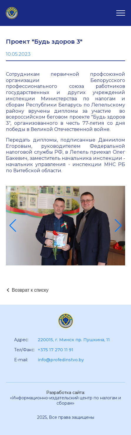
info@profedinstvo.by (61, 359)
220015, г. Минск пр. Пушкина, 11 (74, 339)
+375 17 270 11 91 (55, 349)
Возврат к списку (30, 290)
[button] (13, 225)
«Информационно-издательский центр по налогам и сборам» (65, 400)
